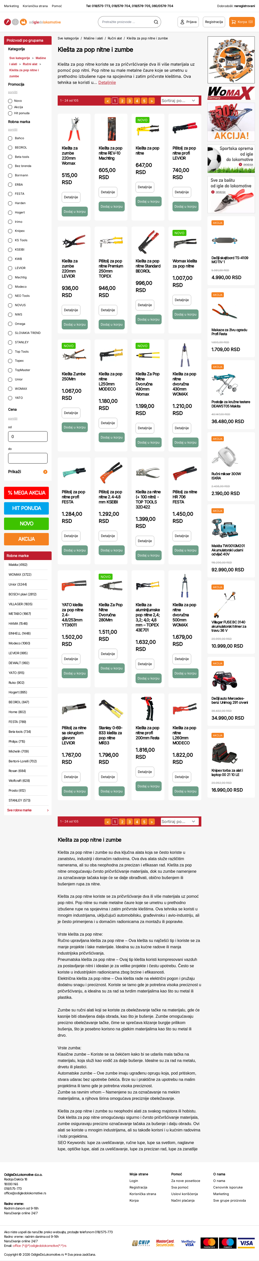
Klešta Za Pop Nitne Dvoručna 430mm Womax (148, 384)
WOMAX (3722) (20, 574)
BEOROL (17, 148)
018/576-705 (141, 6)
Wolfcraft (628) (19, 781)
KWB (15, 259)
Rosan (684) (17, 771)
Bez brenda (19, 166)
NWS (15, 314)
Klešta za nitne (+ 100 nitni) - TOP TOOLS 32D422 (148, 499)
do (10, 449)
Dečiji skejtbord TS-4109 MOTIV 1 (229, 260)
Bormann (18, 175)
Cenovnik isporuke (228, 1187)
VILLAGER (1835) (20, 604)
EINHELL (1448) (20, 633)
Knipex (16, 231)
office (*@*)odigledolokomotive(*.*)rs (39, 1246)
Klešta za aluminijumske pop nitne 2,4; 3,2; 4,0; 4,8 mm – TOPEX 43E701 (148, 617)
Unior (15, 379)
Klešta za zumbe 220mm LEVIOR (69, 268)
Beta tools (18, 157)
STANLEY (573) (20, 800)
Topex (16, 361)
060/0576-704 (162, 6)
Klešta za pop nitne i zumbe (147, 38)
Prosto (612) (17, 790)
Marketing (11, 6)
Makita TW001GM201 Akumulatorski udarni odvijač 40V (228, 550)
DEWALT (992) (19, 663)
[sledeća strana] (151, 101)
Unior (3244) (18, 584)
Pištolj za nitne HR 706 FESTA (184, 496)
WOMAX (17, 389)
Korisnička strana (35, 6)
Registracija (138, 1187)
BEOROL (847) (19, 702)
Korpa (134, 1200)
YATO (15, 398)
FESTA (16, 194)
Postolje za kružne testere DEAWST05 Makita (230, 404)
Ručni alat (30, 64)
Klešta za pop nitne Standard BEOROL (148, 266)
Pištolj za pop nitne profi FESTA (73, 496)
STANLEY (18, 342)
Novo (15, 101)
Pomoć (57, 6)
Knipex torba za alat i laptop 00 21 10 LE (227, 772)
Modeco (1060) (19, 643)
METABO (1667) (20, 614)
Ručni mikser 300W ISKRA (226, 476)
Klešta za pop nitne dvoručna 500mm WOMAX (184, 614)
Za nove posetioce (185, 1181)
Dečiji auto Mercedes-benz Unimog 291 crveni (229, 700)
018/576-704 (121, 6)
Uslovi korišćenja (184, 1194)
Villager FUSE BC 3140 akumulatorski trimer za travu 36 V (228, 626)
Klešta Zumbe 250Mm (73, 376)
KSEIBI (16, 250)
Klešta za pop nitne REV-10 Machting (110, 153)
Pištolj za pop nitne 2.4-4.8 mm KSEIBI (110, 496)
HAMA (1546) (18, 623)
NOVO (26, 524)
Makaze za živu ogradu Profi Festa (229, 332)
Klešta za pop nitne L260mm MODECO (184, 735)
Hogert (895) (18, 692)
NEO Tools (19, 296)
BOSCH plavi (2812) (22, 594)
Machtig (17, 277)
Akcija (15, 107)
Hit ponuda (19, 113)
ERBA (15, 185)
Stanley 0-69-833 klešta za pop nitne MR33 (110, 735)
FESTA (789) (17, 722)
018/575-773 (101, 6)
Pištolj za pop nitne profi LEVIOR (184, 153)
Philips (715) (17, 741)
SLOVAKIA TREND (24, 333)
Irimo (15, 222)
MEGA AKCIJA (26, 493)
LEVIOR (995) (18, 653)
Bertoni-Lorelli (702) (23, 761)
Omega (16, 324)
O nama (219, 1181)
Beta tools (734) (20, 732)
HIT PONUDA (26, 508)
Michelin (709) (19, 751)
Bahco (16, 138)
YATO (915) (17, 673)
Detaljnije (71, 197)
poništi (12, 92)
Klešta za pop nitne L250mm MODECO (110, 381)
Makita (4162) (18, 565)
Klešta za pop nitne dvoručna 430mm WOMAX (184, 384)
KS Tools (17, 240)
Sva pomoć (179, 1187)
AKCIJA (26, 539)
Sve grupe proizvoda (229, 1200)
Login (134, 1181)
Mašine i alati (93, 38)
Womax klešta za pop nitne (184, 263)
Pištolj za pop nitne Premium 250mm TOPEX (111, 268)
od (10, 427)
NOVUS (17, 305)
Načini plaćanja (183, 1200)
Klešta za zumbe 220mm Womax (69, 156)
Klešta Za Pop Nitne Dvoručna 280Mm (111, 612)
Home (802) (17, 712)
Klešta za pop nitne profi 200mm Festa (147, 732)
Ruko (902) (17, 683)
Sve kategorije (19, 58)
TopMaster (19, 370)
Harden (17, 203)
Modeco (17, 287)
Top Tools (18, 352)
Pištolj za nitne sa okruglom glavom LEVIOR (74, 735)
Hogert (16, 212)
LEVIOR (17, 268)
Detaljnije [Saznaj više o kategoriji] (107, 82)
